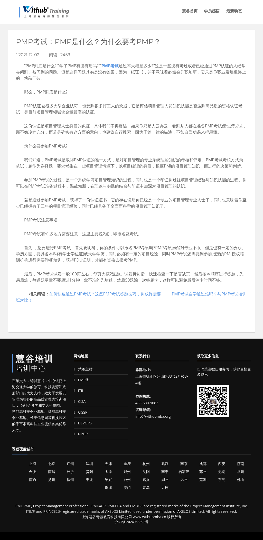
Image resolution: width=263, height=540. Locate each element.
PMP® (81, 379)
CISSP (80, 412)
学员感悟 (212, 10)
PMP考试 (110, 66)
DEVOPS (83, 423)
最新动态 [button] (234, 10)
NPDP (81, 433)
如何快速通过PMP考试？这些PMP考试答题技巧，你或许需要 (105, 294)
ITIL (79, 390)
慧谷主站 (83, 369)
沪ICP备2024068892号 (132, 521)
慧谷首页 (190, 10)
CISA (80, 401)
